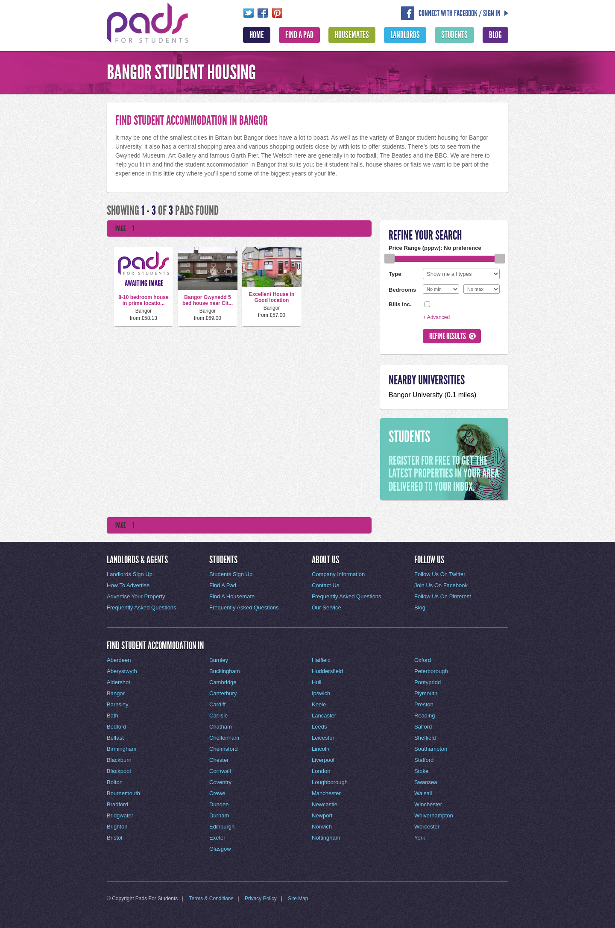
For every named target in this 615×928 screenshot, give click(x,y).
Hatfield (321, 660)
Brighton (117, 826)
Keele (319, 704)
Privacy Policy (261, 899)
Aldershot (118, 682)
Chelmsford (223, 749)
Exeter (217, 837)
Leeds (319, 726)
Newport (322, 815)
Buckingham (224, 671)
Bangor (116, 693)
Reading (424, 715)
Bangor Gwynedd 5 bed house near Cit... (207, 300)
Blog (495, 35)
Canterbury (223, 693)
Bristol (114, 837)
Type (395, 274)
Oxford (422, 660)
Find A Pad (299, 35)
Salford (423, 726)
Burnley (218, 660)
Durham (219, 815)
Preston (423, 704)
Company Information (338, 574)
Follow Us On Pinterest (442, 596)
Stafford (423, 760)
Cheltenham (224, 738)
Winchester (428, 804)
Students (454, 35)
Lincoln (320, 749)
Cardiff (217, 704)
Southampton (430, 749)
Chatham (220, 726)
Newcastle (324, 804)
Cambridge (223, 682)
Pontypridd (427, 682)
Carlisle (218, 715)
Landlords (405, 35)
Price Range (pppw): (435, 248)
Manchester (326, 793)
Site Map (298, 899)
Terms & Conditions (211, 899)
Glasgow (220, 849)
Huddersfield (327, 671)
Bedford (116, 726)
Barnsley (118, 704)
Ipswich (321, 693)
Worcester (426, 826)
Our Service (326, 607)
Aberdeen (119, 660)
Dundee (219, 804)
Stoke (421, 771)
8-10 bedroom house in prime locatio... (143, 300)
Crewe (217, 793)
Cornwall (220, 771)
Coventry (220, 782)
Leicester (323, 738)
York (419, 837)
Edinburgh (221, 826)
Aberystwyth (122, 671)
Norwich (322, 826)
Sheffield (425, 738)
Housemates (352, 35)
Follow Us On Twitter (440, 574)
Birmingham (121, 749)
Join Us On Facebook (441, 585)
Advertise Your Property (136, 596)
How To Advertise (128, 585)
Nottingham (326, 837)
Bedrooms (402, 290)
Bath (112, 715)
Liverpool (323, 760)
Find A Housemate (232, 596)
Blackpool (119, 771)
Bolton (115, 782)
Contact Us (325, 585)
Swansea (425, 782)
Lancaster (324, 715)
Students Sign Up (230, 574)
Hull (316, 682)
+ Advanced (436, 317)
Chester (219, 760)
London (321, 771)
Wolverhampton (433, 815)
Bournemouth (123, 793)
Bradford (117, 804)
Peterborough (431, 671)
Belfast (115, 738)
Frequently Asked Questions (141, 607)
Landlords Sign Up (129, 574)
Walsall (423, 793)
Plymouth (425, 693)
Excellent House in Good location (272, 297)
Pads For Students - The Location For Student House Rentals (148, 22)
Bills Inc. (400, 304)
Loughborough (330, 782)
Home (256, 35)
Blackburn (119, 760)
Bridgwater (120, 815)
